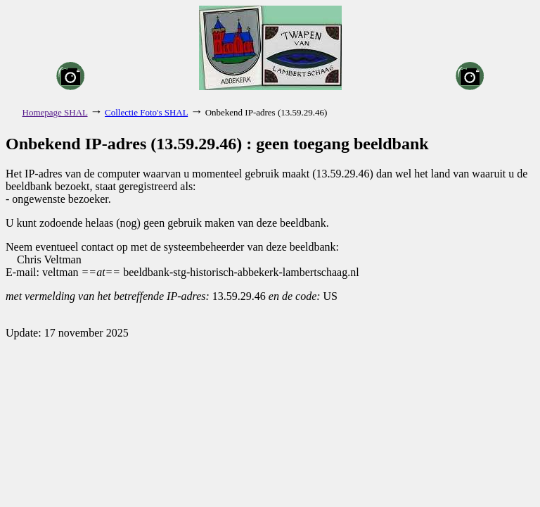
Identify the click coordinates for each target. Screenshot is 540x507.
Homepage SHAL (55, 112)
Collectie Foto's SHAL (146, 112)
